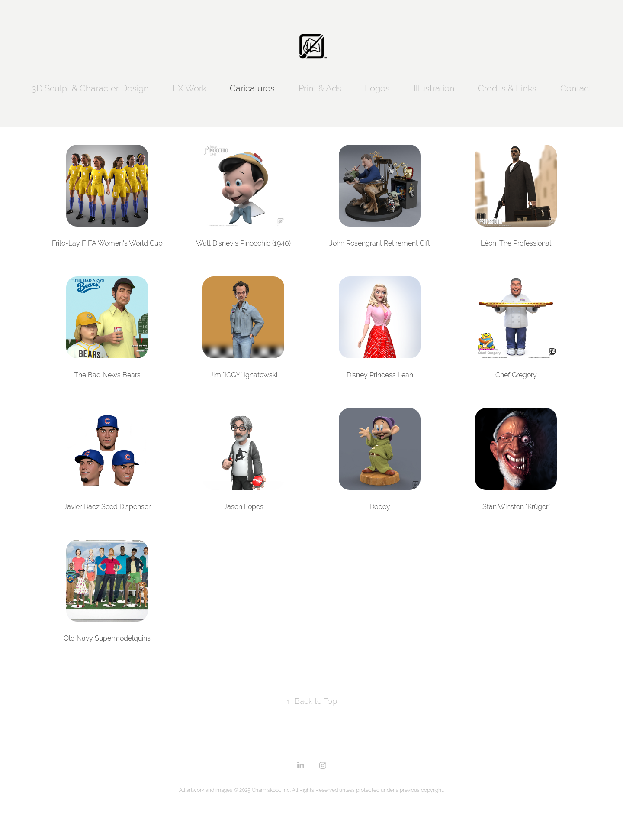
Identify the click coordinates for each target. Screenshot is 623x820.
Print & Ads (320, 88)
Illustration (434, 88)
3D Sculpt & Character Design (90, 88)
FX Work (189, 88)
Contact (575, 88)
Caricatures (252, 88)
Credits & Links (507, 88)
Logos (377, 88)
